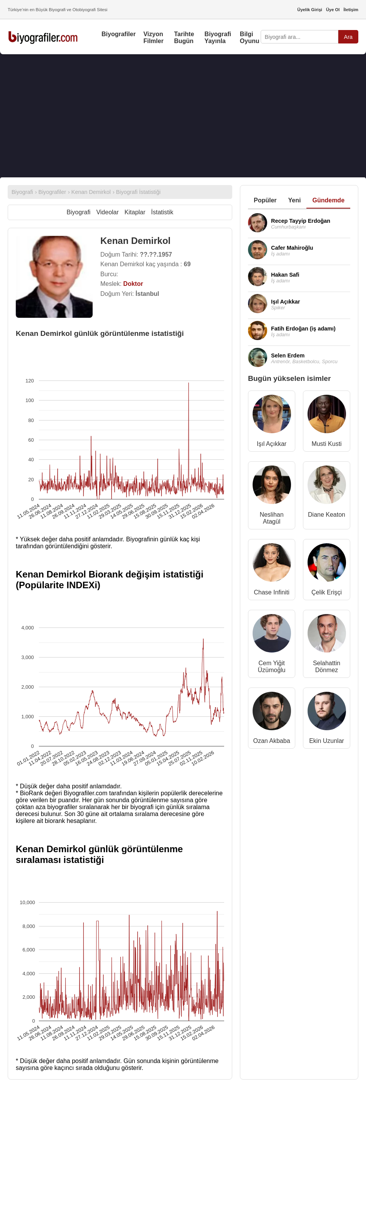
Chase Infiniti (271, 592)
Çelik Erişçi (326, 592)
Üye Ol (332, 9)
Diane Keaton (326, 514)
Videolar (107, 212)
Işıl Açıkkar (271, 444)
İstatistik (162, 212)
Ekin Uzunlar (326, 741)
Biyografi (78, 212)
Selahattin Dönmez (326, 666)
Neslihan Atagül (271, 518)
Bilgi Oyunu (250, 37)
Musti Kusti (326, 444)
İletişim (350, 9)
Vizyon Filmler (153, 37)
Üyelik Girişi (309, 9)
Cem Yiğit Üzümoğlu (271, 666)
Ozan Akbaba (271, 741)
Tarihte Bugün (184, 37)
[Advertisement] (183, 116)
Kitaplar (135, 212)
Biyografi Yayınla (218, 37)
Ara (348, 37)
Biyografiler (118, 34)
